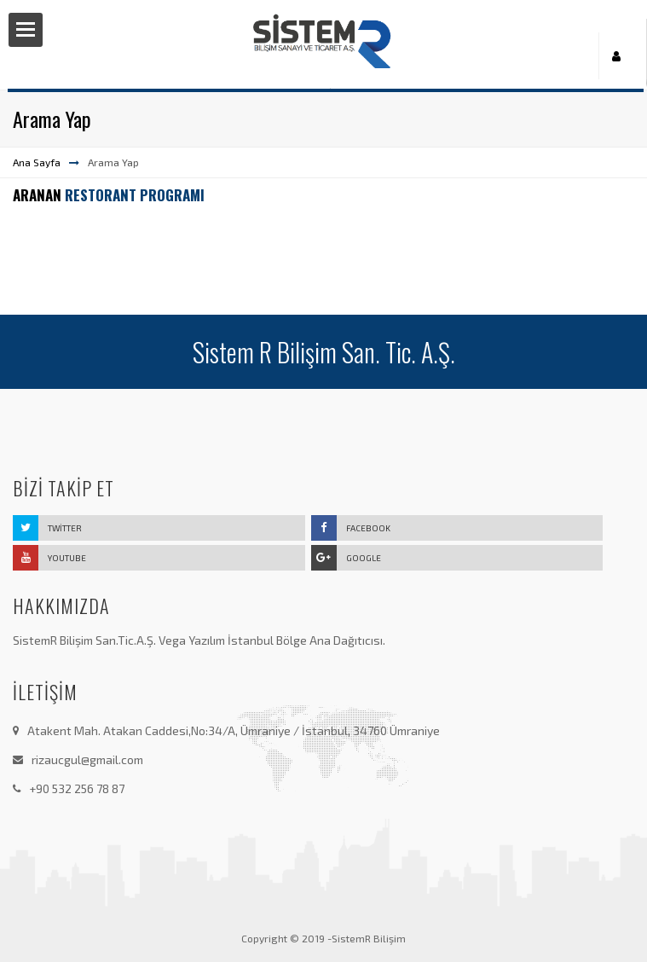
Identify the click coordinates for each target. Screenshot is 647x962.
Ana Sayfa (37, 162)
